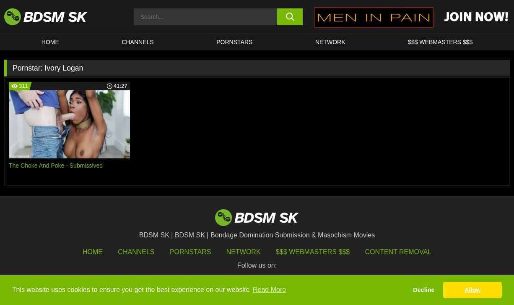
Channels (136, 251)
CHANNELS (137, 42)
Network (330, 42)
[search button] (289, 16)
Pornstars (190, 251)
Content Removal (398, 251)
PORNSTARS (234, 42)
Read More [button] (269, 289)
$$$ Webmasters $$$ (313, 251)
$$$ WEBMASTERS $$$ (440, 42)
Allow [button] (472, 290)
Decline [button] (423, 290)
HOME (50, 42)
